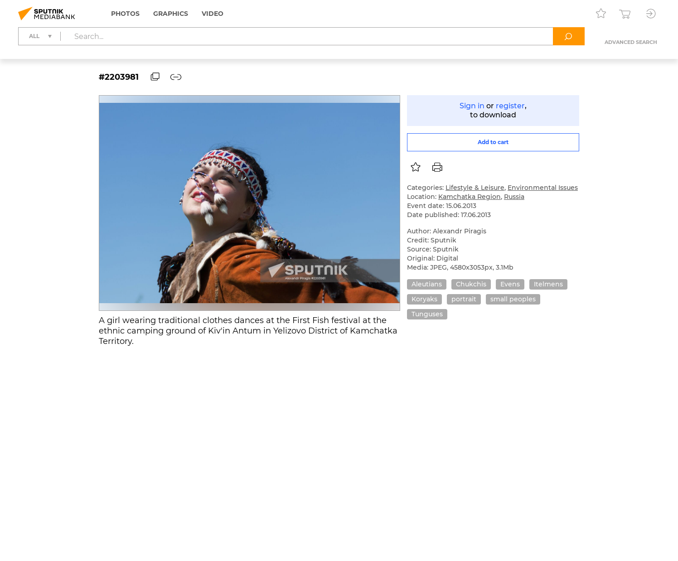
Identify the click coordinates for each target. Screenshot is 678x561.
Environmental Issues (543, 188)
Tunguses (427, 314)
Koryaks (424, 299)
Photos (125, 14)
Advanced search (631, 42)
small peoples (513, 299)
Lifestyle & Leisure (475, 188)
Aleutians (427, 284)
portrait (463, 299)
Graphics (170, 14)
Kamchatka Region (469, 197)
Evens (510, 284)
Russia (514, 197)
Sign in (472, 106)
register (510, 106)
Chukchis (471, 284)
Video (212, 14)
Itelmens (548, 284)
